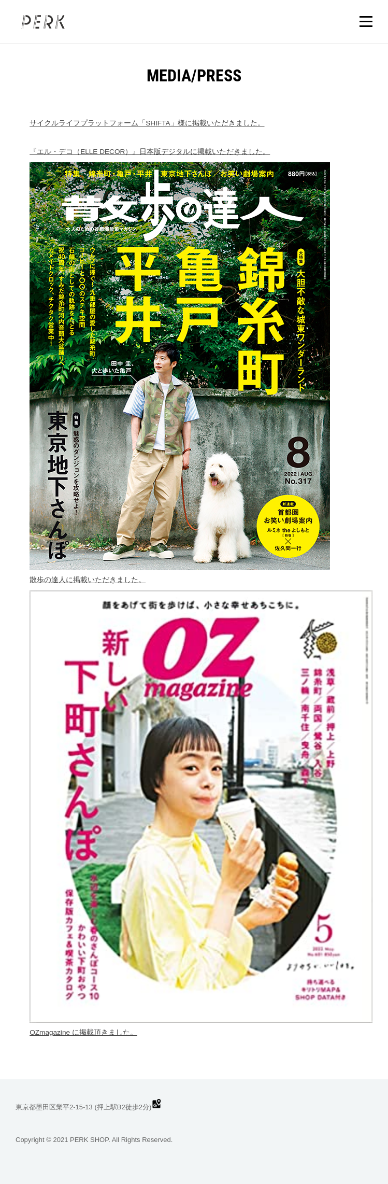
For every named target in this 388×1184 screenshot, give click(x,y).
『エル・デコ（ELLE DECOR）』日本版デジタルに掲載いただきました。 (150, 152)
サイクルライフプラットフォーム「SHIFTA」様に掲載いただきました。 (147, 123)
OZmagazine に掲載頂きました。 (83, 1032)
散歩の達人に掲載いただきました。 (88, 580)
